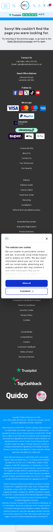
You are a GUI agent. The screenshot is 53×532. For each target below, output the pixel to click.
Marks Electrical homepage (20, 42)
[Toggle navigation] (6, 6)
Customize (26, 291)
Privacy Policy (26, 315)
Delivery (26, 180)
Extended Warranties (26, 222)
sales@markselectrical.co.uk (29, 64)
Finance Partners (26, 232)
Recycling (26, 200)
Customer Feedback (26, 347)
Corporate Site (26, 148)
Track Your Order (26, 195)
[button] (14, 5)
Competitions (26, 337)
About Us (26, 153)
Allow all (26, 283)
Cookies (26, 320)
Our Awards (26, 168)
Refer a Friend (26, 352)
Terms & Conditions (26, 305)
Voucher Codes (26, 310)
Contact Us (27, 158)
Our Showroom (26, 163)
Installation (27, 205)
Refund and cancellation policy (26, 210)
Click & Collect (26, 190)
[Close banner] (47, 239)
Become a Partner (26, 357)
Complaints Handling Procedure (26, 300)
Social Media (26, 332)
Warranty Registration (26, 227)
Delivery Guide (26, 185)
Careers (26, 342)
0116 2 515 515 (31, 62)
